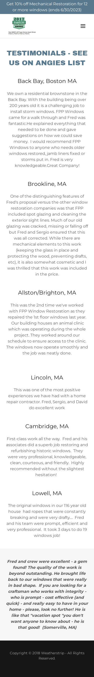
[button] (83, 26)
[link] (22, 26)
